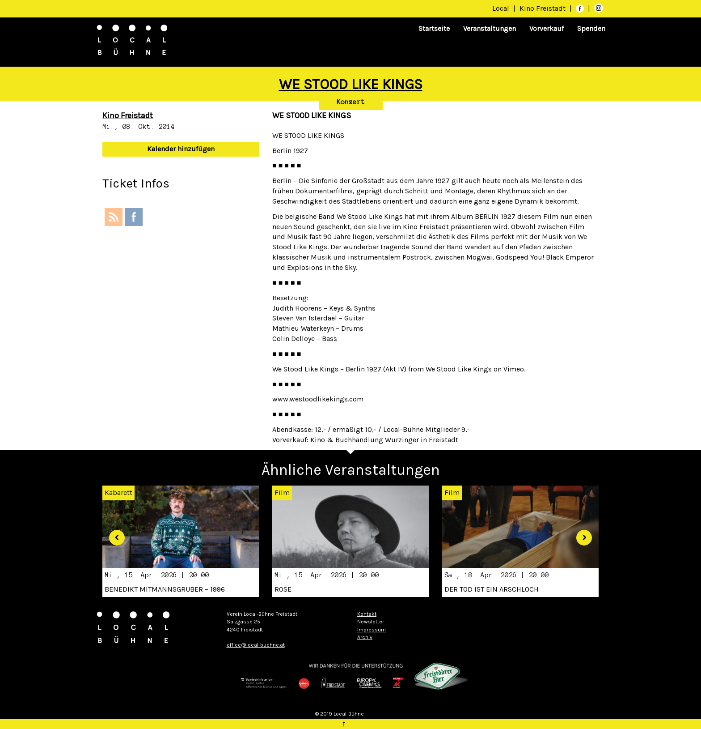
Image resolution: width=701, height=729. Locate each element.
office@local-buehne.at (256, 645)
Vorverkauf (546, 28)
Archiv (364, 637)
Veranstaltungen (489, 28)
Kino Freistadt (543, 8)
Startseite (434, 28)
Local (500, 8)
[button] (113, 534)
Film (282, 492)
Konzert (351, 102)
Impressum (371, 630)
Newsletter (370, 621)
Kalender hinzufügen (181, 149)
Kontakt (366, 614)
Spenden (591, 28)
